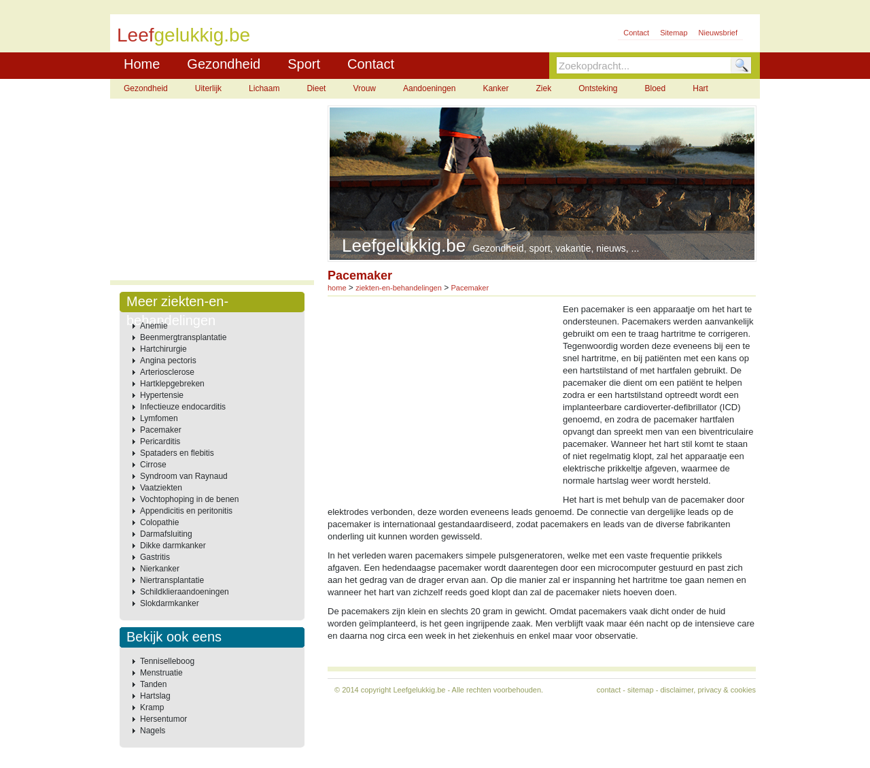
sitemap (640, 690)
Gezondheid (223, 63)
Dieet (316, 88)
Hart (700, 88)
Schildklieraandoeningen (184, 592)
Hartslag (155, 696)
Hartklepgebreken (172, 383)
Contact (636, 33)
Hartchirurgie (163, 349)
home (337, 288)
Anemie (154, 326)
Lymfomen (159, 418)
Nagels (152, 730)
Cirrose (153, 464)
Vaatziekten (161, 487)
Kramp (152, 707)
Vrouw (364, 88)
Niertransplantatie (172, 580)
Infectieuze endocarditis (183, 407)
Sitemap (673, 33)
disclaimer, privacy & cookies (708, 690)
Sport (304, 63)
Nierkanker (159, 568)
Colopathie (159, 522)
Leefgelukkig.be (419, 690)
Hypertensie (162, 395)
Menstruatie (161, 673)
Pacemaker (160, 430)
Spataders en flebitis (177, 453)
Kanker (495, 88)
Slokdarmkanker (169, 603)
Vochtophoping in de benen (189, 499)
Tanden (153, 684)
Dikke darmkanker (173, 545)
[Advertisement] (212, 190)
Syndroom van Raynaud (184, 476)
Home (142, 63)
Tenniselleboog (167, 661)
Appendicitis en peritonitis (186, 511)
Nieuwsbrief (718, 33)
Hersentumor (163, 719)
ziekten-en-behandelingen (398, 288)
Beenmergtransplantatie (183, 337)
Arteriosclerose (167, 372)
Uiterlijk (208, 88)
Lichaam (264, 88)
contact (609, 690)
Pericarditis (160, 441)
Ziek (543, 88)
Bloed (655, 88)
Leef (183, 34)
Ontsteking (597, 88)
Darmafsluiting (166, 534)
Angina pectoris (168, 360)
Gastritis (155, 557)
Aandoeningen (429, 88)
